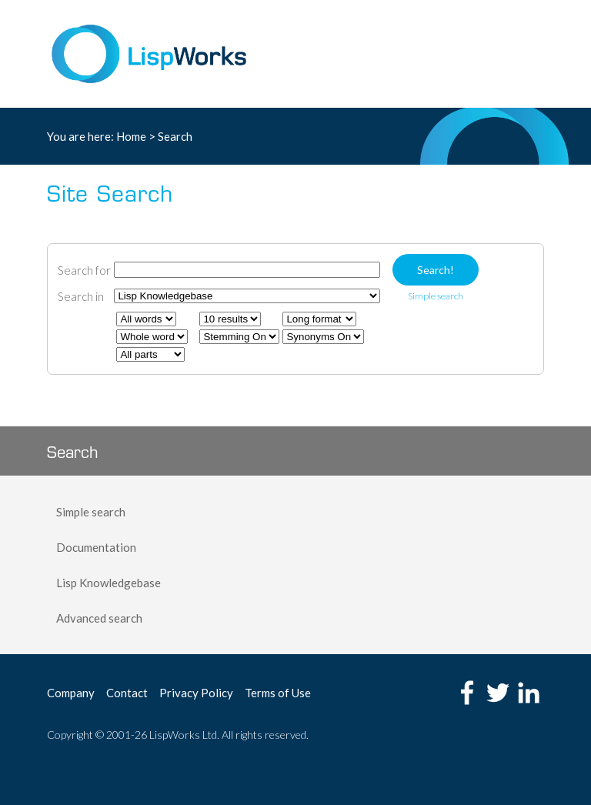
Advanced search (99, 618)
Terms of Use (278, 693)
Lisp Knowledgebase (108, 583)
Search (175, 136)
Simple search (90, 512)
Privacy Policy (196, 693)
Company (71, 693)
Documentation (96, 547)
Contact (127, 693)
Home (131, 136)
